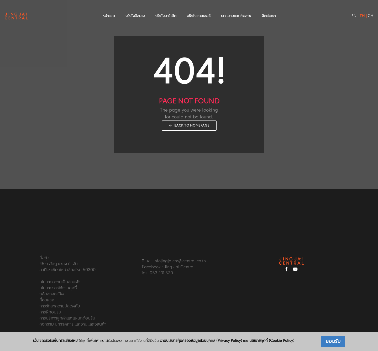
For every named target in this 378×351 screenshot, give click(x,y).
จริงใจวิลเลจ (135, 9)
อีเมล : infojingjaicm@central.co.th (174, 261)
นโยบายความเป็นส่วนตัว (59, 282)
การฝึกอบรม (50, 312)
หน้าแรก (108, 9)
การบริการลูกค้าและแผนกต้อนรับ (67, 318)
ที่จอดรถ (46, 300)
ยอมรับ (333, 341)
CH (358, 9)
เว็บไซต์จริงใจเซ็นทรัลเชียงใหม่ (55, 341)
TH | (350, 9)
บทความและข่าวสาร (236, 9)
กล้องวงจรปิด (51, 294)
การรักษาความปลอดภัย (59, 306)
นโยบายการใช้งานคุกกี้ (58, 288)
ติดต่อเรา (268, 9)
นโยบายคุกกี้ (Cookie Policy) (271, 341)
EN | (342, 9)
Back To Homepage (189, 125)
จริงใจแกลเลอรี (199, 9)
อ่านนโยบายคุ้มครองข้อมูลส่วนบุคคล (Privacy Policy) (201, 341)
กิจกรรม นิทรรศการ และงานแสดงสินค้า (72, 324)
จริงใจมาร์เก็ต (165, 9)
